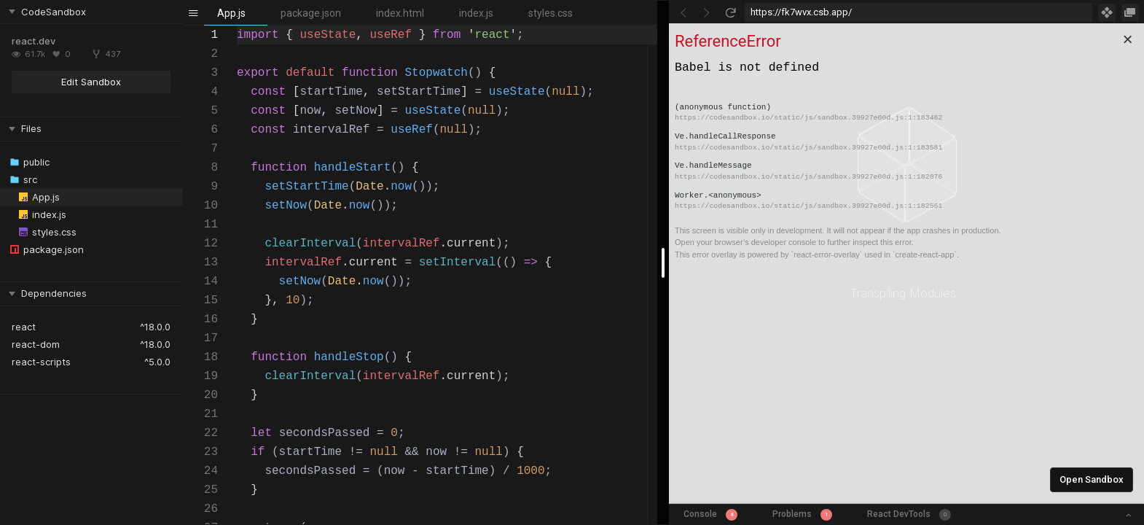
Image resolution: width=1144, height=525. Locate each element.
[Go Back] (683, 12)
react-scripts (41, 362)
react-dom (36, 344)
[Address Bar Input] (918, 12)
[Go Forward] (707, 12)
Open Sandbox (1091, 479)
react (24, 326)
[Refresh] (730, 12)
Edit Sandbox (91, 82)
